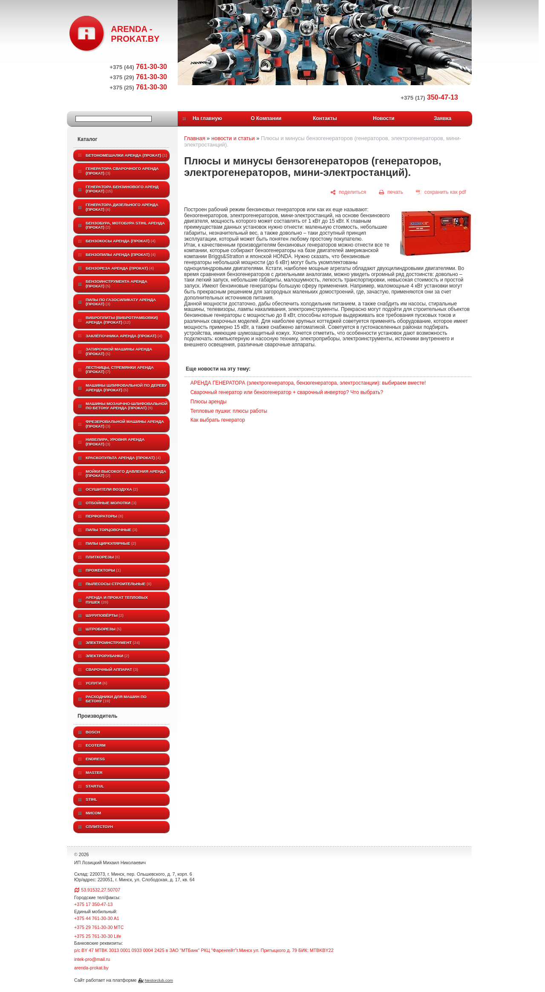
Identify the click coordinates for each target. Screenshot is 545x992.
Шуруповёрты (105, 615)
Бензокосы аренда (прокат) (121, 241)
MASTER (94, 773)
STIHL (91, 799)
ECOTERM (96, 745)
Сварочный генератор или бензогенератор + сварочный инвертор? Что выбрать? (286, 392)
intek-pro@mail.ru (92, 959)
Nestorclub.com (158, 980)
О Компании (266, 118)
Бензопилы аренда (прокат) (121, 255)
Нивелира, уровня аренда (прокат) (115, 441)
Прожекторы (103, 570)
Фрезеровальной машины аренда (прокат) (125, 424)
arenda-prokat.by (91, 967)
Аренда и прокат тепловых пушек (117, 599)
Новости (383, 118)
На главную (207, 118)
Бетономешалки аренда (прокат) (126, 155)
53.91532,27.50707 (100, 889)
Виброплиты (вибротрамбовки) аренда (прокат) (122, 320)
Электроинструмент (113, 643)
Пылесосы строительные (118, 584)
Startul (95, 786)
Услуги (96, 683)
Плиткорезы (103, 557)
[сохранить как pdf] (441, 192)
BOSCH (93, 732)
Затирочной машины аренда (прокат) (119, 351)
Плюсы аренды (208, 402)
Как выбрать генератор (217, 420)
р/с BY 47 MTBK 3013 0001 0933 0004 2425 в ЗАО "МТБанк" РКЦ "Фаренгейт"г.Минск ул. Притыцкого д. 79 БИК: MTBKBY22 (204, 950)
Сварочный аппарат (112, 669)
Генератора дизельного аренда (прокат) (122, 207)
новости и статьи (233, 138)
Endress (95, 759)
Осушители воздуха (112, 489)
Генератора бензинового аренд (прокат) (122, 189)
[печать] (391, 192)
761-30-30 (138, 66)
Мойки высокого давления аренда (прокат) (126, 473)
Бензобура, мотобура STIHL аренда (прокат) (125, 225)
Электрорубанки (107, 656)
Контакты (325, 118)
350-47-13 (429, 97)
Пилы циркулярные (111, 543)
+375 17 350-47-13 (93, 904)
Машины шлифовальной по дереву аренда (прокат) (126, 387)
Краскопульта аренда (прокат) (123, 458)
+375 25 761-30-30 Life (97, 936)
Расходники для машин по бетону (116, 699)
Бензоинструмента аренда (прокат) (116, 283)
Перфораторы (104, 516)
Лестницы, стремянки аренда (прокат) (120, 369)
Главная (194, 138)
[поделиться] (348, 192)
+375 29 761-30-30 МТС (99, 927)
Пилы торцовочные (111, 530)
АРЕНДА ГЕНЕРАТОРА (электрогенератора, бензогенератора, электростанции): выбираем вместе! (308, 383)
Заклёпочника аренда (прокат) (124, 336)
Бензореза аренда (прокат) (120, 268)
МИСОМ (93, 813)
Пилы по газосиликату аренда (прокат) (121, 302)
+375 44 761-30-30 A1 (96, 918)
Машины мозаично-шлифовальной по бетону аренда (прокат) (126, 406)
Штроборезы (103, 629)
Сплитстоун (99, 827)
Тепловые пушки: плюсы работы (229, 411)
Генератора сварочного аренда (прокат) (122, 171)
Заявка (442, 118)
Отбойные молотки (111, 503)
